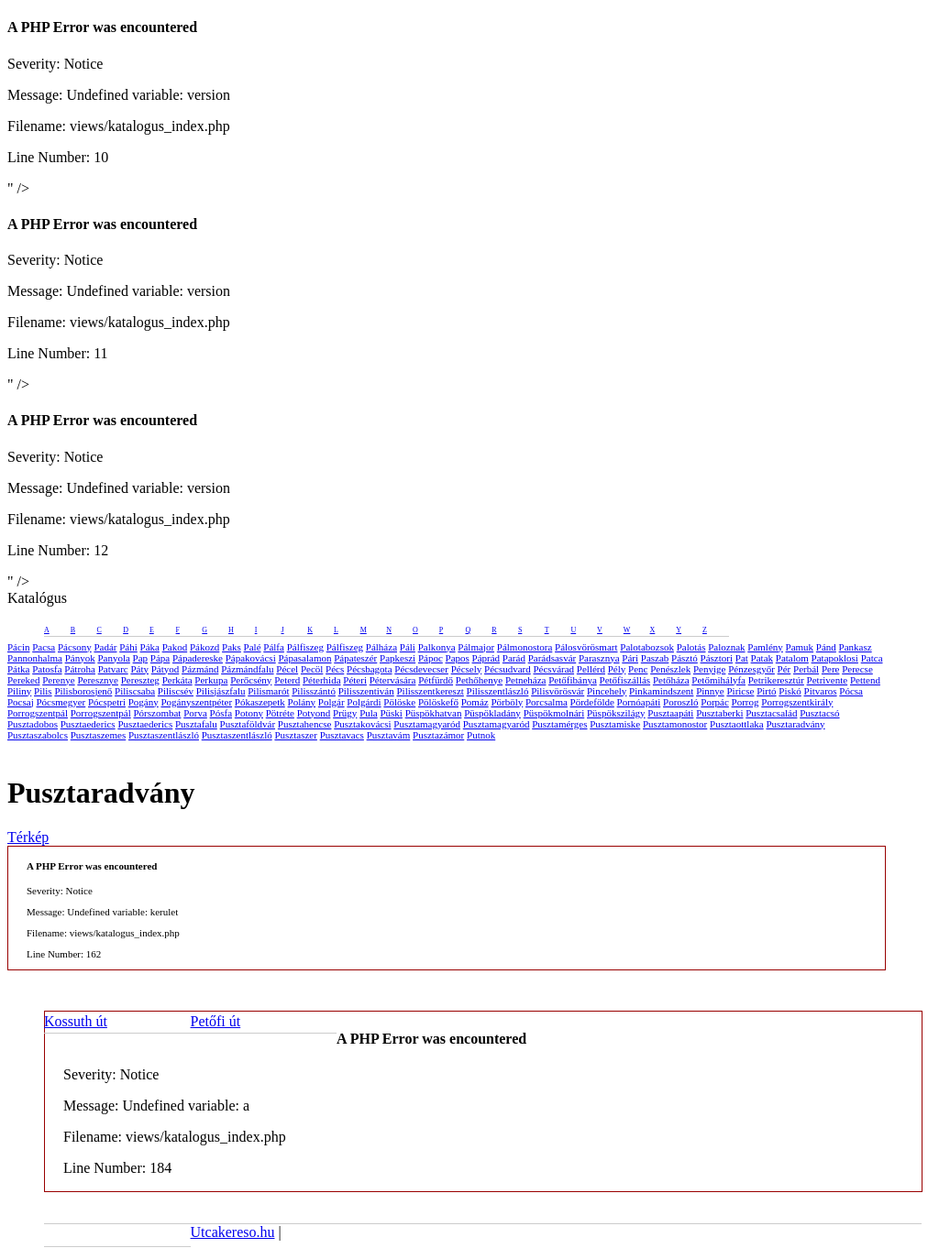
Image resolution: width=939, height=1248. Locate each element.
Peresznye (97, 679)
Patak (762, 657)
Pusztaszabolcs (37, 734)
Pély (617, 668)
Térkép (28, 837)
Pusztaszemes (98, 734)
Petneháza (526, 679)
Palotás (691, 646)
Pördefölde (592, 701)
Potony (249, 712)
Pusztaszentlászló (163, 734)
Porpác (715, 701)
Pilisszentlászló (498, 690)
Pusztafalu (196, 723)
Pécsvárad (553, 668)
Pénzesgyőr (751, 668)
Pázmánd (200, 668)
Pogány (143, 701)
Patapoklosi (835, 657)
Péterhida (322, 679)
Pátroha (79, 668)
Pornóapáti (639, 701)
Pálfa (273, 646)
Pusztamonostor (675, 723)
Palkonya (437, 646)
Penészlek (670, 668)
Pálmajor (476, 646)
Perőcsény (250, 679)
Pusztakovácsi (362, 723)
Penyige (709, 668)
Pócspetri (107, 701)
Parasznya (599, 657)
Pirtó (766, 690)
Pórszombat (157, 712)
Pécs (335, 668)
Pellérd (591, 668)
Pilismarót (268, 690)
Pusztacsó (819, 712)
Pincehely (606, 690)
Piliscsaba (135, 690)
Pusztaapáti (670, 712)
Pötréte (280, 712)
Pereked (23, 679)
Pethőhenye (479, 679)
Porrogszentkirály (797, 701)
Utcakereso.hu (233, 1232)
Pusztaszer (295, 734)
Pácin (18, 646)
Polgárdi (364, 701)
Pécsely (466, 668)
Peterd (287, 679)
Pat (741, 657)
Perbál (806, 668)
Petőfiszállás (625, 679)
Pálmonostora (525, 646)
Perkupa (210, 679)
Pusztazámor (438, 734)
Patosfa (46, 668)
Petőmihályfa (718, 679)
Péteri (355, 679)
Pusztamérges (559, 723)
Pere (831, 668)
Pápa (160, 657)
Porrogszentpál (37, 712)
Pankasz (855, 646)
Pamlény (765, 646)
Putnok (481, 734)
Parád (514, 657)
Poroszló (681, 701)
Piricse (740, 690)
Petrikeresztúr (776, 679)
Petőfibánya (572, 679)
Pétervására (393, 679)
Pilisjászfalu (221, 690)
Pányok (80, 657)
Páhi (128, 646)
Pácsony (75, 646)
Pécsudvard (507, 668)
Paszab (655, 657)
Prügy (345, 712)
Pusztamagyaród (426, 723)
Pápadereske (197, 657)
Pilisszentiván (366, 690)
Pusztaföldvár (247, 723)
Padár (105, 646)
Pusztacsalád (771, 712)
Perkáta (177, 679)
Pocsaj (20, 701)
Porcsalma (546, 701)
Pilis (43, 690)
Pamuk (800, 646)
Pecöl (312, 668)
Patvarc (113, 668)
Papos (458, 657)
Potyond (314, 712)
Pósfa (221, 712)
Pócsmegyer (60, 701)
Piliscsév (175, 690)
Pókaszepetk (260, 701)
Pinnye (710, 690)
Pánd (826, 646)
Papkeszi (397, 657)
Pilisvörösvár (557, 690)
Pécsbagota (369, 668)
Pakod (175, 646)
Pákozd (204, 646)
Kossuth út (75, 1021)
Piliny (19, 690)
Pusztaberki (719, 712)
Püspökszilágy (616, 712)
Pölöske (399, 701)
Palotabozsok (647, 646)
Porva (195, 712)
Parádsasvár (552, 657)
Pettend (865, 679)
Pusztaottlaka (737, 723)
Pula (368, 712)
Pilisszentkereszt (430, 690)
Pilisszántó (314, 690)
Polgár (331, 701)
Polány (302, 701)
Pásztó (684, 657)
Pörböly (507, 701)
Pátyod (165, 668)
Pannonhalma (34, 657)
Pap (141, 657)
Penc (637, 668)
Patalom (792, 657)
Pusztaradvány (795, 723)
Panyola (113, 657)
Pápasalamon (304, 657)
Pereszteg (140, 679)
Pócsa (851, 690)
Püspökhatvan (433, 712)
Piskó (790, 690)
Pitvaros (820, 690)
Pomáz (475, 701)
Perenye (58, 679)
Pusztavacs (342, 734)
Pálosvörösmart (586, 646)
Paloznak (726, 646)
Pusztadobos (32, 723)
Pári (630, 657)
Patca (872, 657)
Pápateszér (355, 657)
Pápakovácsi (251, 657)
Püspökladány (492, 712)
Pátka (18, 668)
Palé (252, 646)
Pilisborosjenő (83, 690)
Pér (784, 668)
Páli (407, 646)
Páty (139, 668)
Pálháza (381, 646)
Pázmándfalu (247, 668)
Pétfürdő (435, 679)
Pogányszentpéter (196, 701)
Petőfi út (216, 1021)
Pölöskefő (438, 701)
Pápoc (430, 657)
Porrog (745, 701)
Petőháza (671, 679)
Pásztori (717, 657)
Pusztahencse (305, 723)
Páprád (486, 657)
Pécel (287, 668)
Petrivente (827, 679)
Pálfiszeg (305, 646)
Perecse (857, 668)
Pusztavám (389, 734)
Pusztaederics (88, 723)
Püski (391, 712)
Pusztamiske (615, 723)
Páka (150, 646)
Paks (231, 646)
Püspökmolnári (554, 712)
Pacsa (43, 646)
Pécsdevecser (421, 668)
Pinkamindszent (661, 690)
